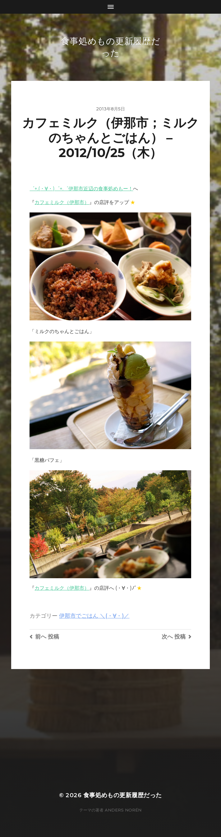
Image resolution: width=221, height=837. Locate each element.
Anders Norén (123, 809)
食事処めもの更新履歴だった (122, 795)
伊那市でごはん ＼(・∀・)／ (94, 615)
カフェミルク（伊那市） (62, 202)
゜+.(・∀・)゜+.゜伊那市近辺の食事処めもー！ (81, 189)
